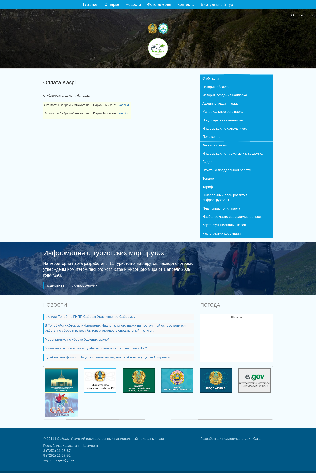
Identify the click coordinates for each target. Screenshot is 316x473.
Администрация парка (220, 103)
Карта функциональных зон (224, 225)
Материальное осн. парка (222, 112)
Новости (133, 4)
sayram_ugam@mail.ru (61, 460)
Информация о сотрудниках (224, 128)
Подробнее (55, 285)
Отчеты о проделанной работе (226, 170)
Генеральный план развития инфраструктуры (224, 197)
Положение (211, 137)
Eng (310, 15)
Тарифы (208, 187)
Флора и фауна (214, 145)
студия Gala (251, 439)
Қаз (293, 15)
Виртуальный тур (217, 4)
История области (215, 87)
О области (210, 78)
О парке (111, 4)
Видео (207, 162)
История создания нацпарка (224, 95)
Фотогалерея (159, 4)
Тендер (208, 178)
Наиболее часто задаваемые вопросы (232, 217)
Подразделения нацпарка (222, 120)
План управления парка (221, 208)
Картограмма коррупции (221, 233)
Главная (90, 4)
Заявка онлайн (85, 285)
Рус (301, 15)
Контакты (186, 4)
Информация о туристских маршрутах (232, 153)
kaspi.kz (124, 105)
